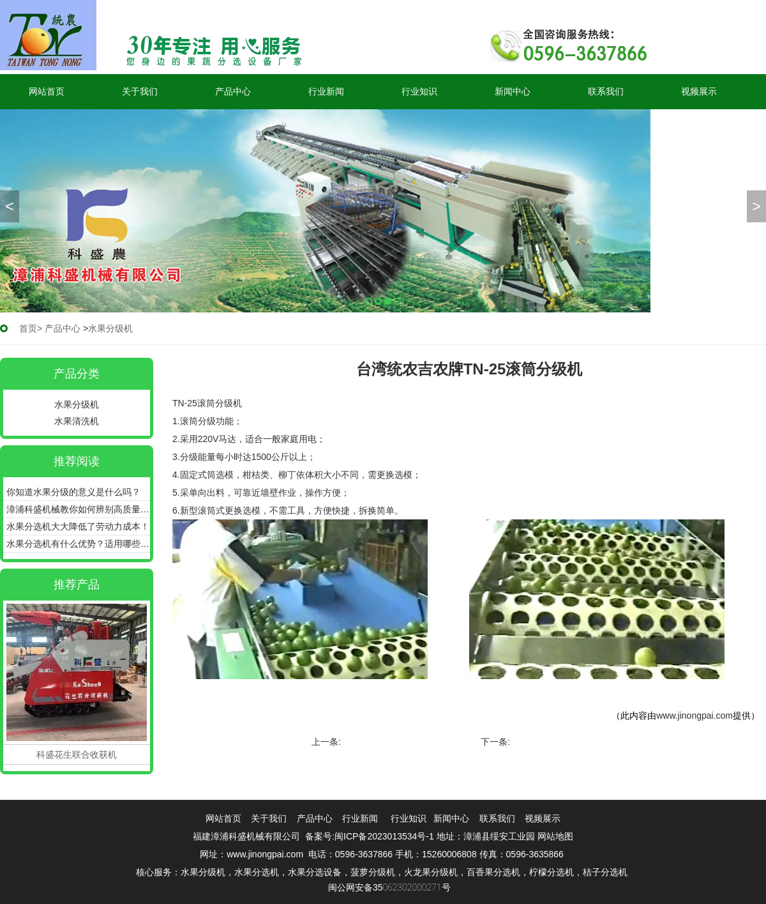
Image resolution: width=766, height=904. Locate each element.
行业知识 (419, 91)
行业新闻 (326, 91)
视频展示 (699, 91)
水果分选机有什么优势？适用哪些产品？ (78, 544)
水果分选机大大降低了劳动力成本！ (77, 526)
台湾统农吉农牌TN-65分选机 (570, 742)
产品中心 (233, 91)
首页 (28, 328)
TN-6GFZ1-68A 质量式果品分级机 (411, 742)
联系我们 (606, 91)
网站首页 (46, 91)
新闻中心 (512, 91)
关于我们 (140, 91)
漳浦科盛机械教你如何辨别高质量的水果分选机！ (78, 509)
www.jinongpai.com (694, 715)
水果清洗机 (76, 421)
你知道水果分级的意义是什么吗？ (73, 492)
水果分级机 (76, 404)
